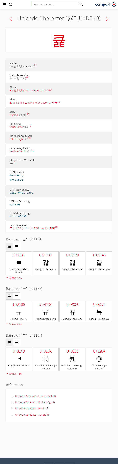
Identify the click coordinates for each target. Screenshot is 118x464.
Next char (107, 19)
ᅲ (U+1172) (32, 228)
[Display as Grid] (9, 246)
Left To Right (16, 139)
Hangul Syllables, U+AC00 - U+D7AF (29, 90)
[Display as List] (16, 246)
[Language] (10, 4)
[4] (28, 113)
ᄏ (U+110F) (16, 228)
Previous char (10, 19)
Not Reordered (18, 151)
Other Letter (16, 127)
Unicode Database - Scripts (30, 414)
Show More (14, 277)
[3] (51, 89)
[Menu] (4, 4)
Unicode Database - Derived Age (33, 402)
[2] (27, 77)
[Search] (81, 4)
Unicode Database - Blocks (30, 408)
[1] (35, 65)
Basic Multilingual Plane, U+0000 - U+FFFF (33, 102)
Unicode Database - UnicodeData (34, 396)
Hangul (13, 114)
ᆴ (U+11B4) (48, 228)
